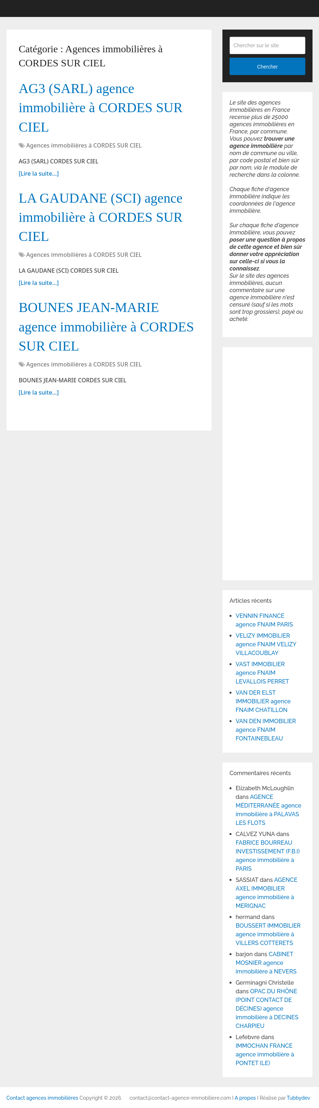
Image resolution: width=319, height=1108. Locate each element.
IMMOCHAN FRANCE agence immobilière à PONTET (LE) (265, 1054)
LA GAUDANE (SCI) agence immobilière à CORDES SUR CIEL (101, 217)
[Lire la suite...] (39, 173)
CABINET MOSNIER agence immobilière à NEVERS (266, 963)
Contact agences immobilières (42, 1098)
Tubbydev (298, 1098)
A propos (245, 1098)
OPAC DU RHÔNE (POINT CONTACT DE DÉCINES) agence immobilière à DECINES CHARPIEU (267, 1008)
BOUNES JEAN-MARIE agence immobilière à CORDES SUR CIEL (106, 326)
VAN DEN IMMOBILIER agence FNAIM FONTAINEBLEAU (266, 730)
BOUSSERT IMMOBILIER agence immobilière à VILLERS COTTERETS (268, 934)
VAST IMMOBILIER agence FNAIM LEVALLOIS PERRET (262, 673)
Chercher (267, 67)
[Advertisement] (251, 462)
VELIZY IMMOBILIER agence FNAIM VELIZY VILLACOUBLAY (266, 644)
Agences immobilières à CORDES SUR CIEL (84, 145)
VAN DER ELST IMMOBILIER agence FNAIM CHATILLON (263, 701)
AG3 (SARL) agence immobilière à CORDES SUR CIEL (101, 107)
